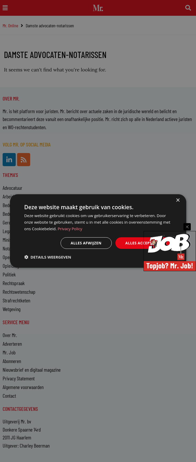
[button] (47, 257)
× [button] (178, 200)
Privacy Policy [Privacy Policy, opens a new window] (70, 228)
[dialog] (98, 231)
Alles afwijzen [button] (85, 242)
